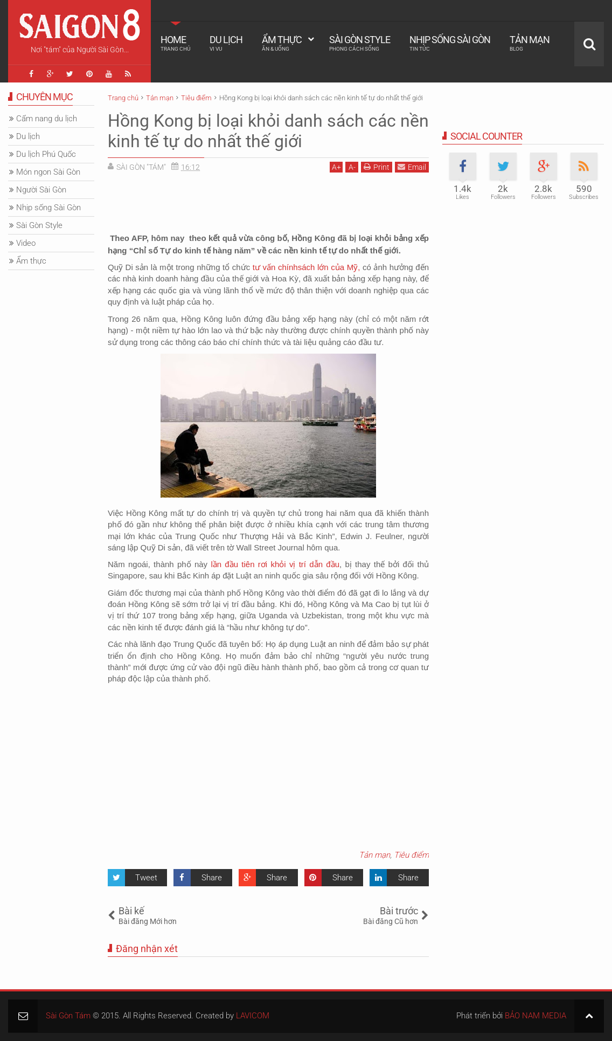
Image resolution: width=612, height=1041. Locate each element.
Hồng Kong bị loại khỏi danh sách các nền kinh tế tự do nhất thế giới (268, 131)
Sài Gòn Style (359, 43)
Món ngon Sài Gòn (48, 172)
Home (175, 43)
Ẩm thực (282, 43)
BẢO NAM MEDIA (535, 1016)
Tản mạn (530, 43)
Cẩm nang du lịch (46, 118)
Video (26, 243)
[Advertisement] (268, 205)
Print (377, 167)
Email (412, 167)
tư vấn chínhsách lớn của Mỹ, (308, 267)
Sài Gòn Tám (68, 1016)
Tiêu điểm (411, 855)
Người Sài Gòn (41, 190)
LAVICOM (252, 1016)
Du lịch (226, 43)
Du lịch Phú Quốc (46, 154)
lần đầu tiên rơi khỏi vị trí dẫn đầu (275, 564)
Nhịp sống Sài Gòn (449, 43)
